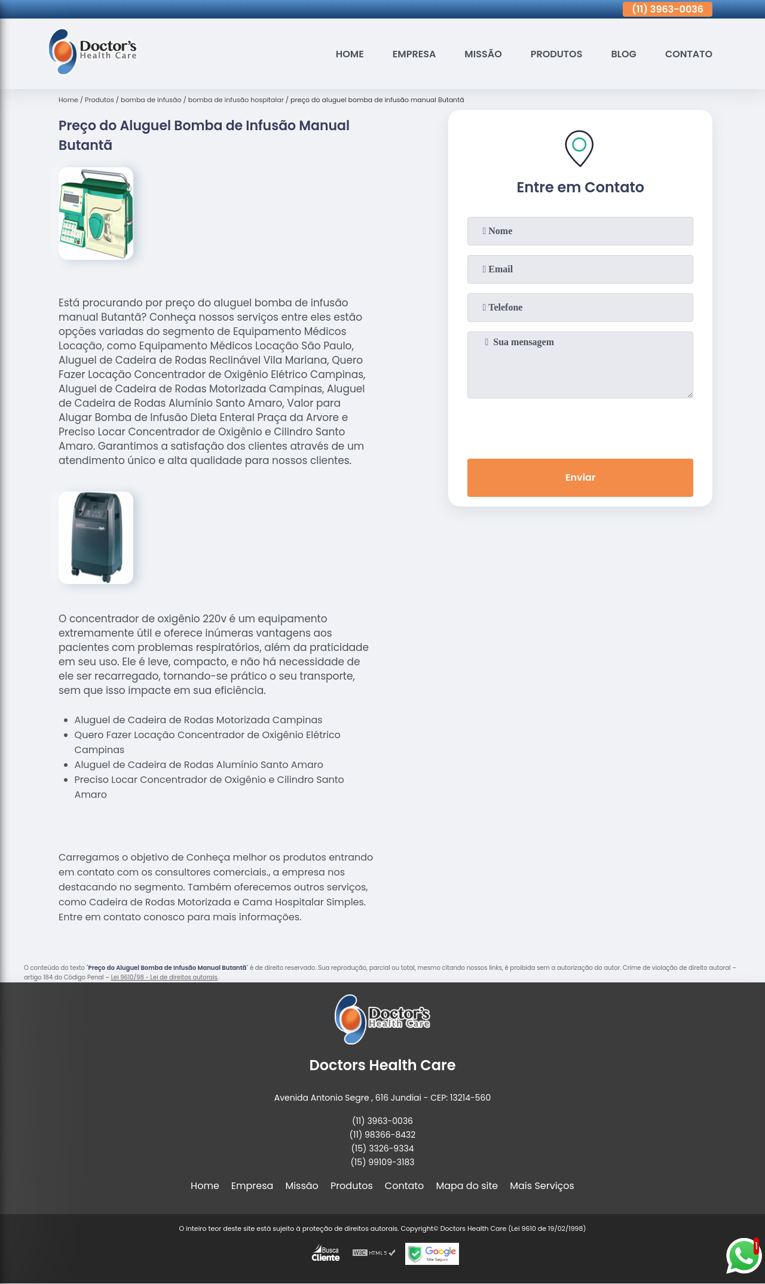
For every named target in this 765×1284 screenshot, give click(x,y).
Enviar (580, 477)
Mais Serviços (542, 1186)
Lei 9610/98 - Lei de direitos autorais (164, 977)
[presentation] (580, 426)
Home (350, 54)
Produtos (557, 54)
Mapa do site (467, 1186)
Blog (623, 54)
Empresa (414, 54)
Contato (688, 54)
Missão (482, 54)
